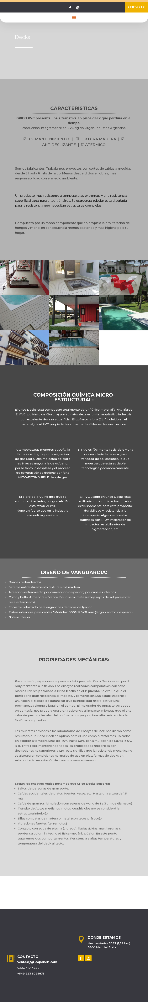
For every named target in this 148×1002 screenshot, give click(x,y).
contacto (136, 7)
